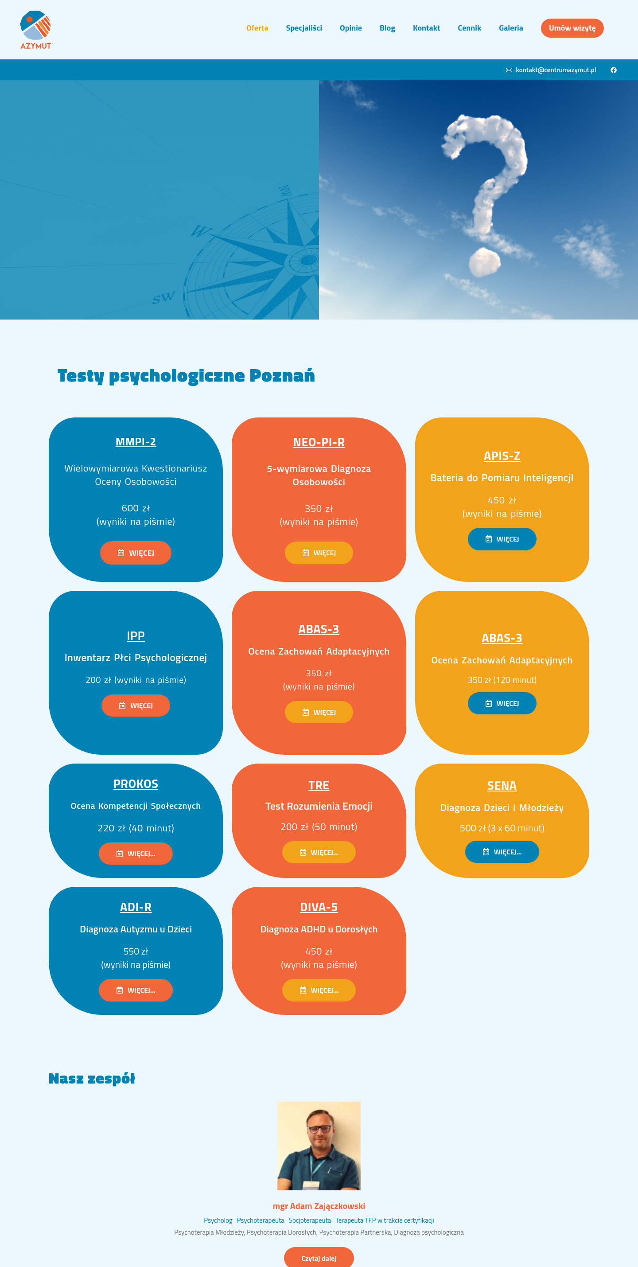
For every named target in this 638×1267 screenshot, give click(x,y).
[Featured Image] (319, 1146)
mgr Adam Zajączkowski (319, 1205)
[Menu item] (257, 28)
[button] (135, 553)
